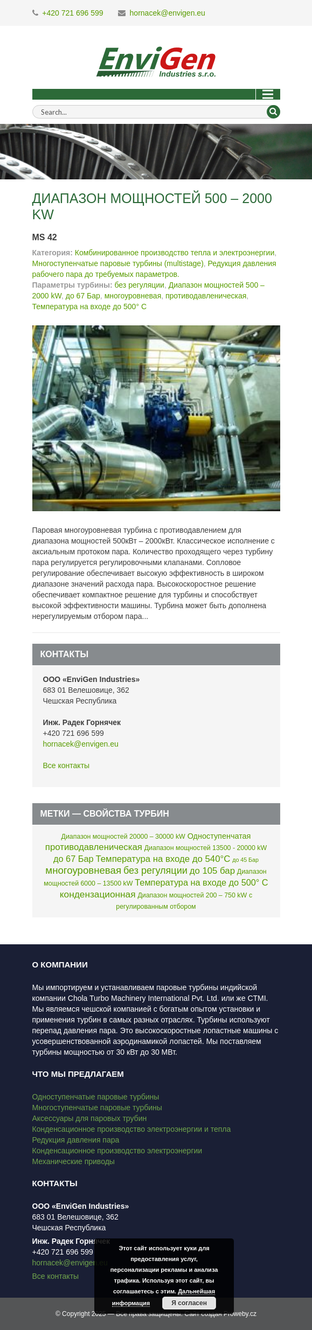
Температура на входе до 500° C (89, 306)
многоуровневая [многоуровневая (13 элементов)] (83, 870)
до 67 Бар (83, 295)
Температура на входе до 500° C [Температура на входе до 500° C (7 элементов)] (201, 882)
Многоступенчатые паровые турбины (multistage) (118, 263)
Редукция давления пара (76, 1140)
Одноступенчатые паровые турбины (96, 1096)
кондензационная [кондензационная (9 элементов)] (98, 894)
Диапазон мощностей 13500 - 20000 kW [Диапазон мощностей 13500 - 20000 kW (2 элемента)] (205, 848)
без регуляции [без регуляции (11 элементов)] (155, 870)
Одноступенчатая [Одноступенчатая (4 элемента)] (219, 836)
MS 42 (44, 237)
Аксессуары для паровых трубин (89, 1118)
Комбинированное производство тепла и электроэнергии (174, 252)
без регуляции (139, 285)
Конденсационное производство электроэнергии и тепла (131, 1129)
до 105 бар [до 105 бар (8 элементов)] (212, 871)
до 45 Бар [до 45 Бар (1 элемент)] (245, 860)
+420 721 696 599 (72, 13)
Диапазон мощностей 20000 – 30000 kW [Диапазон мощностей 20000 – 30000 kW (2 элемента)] (123, 836)
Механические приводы (73, 1161)
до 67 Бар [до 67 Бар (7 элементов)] (73, 859)
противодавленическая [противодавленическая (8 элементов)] (93, 847)
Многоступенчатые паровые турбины (97, 1107)
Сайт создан (202, 1314)
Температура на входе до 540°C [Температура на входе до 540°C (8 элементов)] (162, 859)
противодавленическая (205, 295)
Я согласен (189, 1303)
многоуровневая (133, 295)
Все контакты (66, 765)
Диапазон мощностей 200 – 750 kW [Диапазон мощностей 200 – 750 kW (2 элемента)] (192, 895)
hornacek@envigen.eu (167, 13)
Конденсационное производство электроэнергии (117, 1150)
